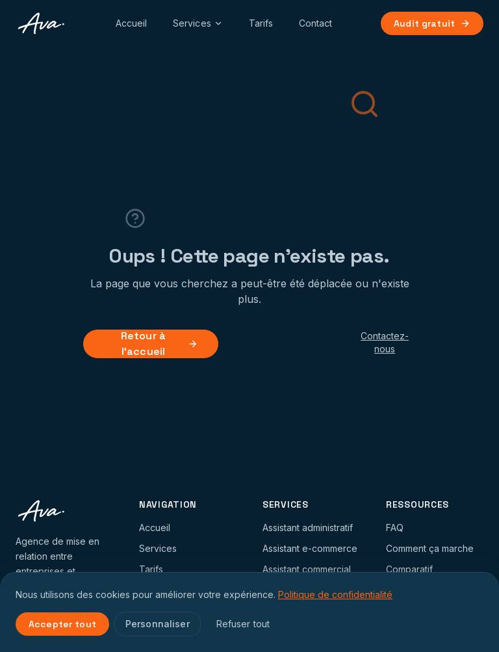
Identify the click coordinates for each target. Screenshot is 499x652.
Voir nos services (286, 344)
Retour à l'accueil (159, 344)
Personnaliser (157, 623)
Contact (315, 23)
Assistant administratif (307, 527)
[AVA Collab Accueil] (41, 23)
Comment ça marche (430, 548)
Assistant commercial (306, 569)
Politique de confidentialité (335, 594)
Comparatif (409, 569)
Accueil (131, 23)
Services (198, 23)
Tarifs (261, 23)
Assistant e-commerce (309, 548)
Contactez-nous (385, 342)
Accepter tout (62, 624)
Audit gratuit (432, 23)
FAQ (394, 527)
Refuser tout (243, 623)
